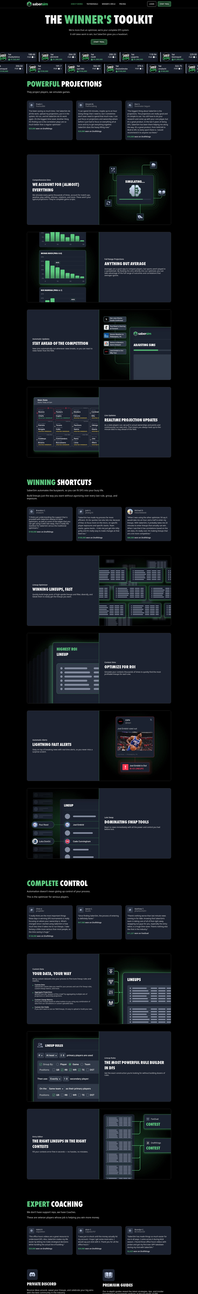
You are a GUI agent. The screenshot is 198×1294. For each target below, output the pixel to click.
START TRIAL (164, 4)
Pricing (122, 4)
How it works (77, 4)
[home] (42, 4)
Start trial (99, 42)
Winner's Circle (108, 4)
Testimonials (92, 4)
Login (151, 4)
